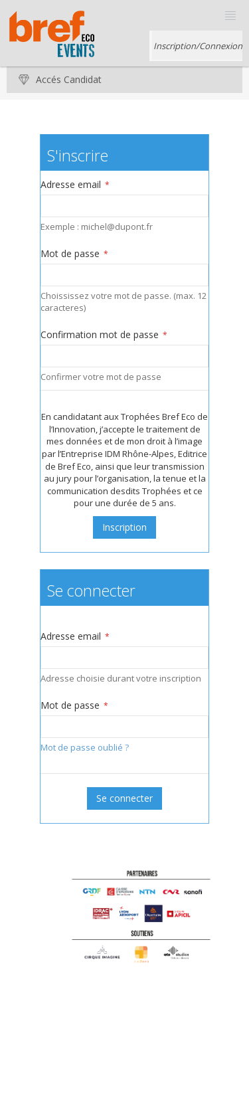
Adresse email (75, 184)
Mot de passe (74, 253)
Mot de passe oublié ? (85, 747)
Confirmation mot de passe (104, 334)
